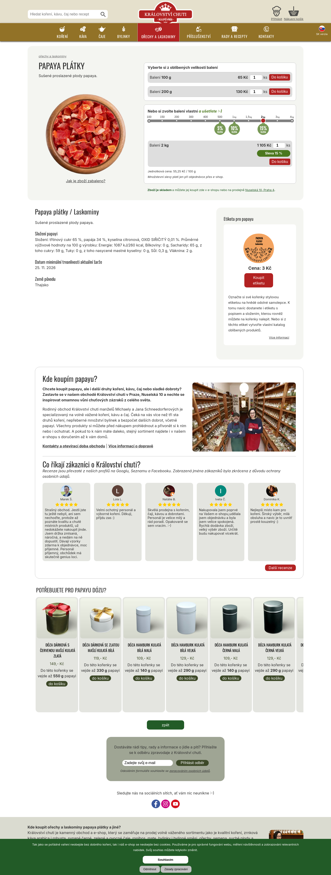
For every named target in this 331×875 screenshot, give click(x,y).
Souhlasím (165, 859)
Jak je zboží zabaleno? (86, 181)
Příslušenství (199, 36)
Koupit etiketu (259, 280)
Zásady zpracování (176, 869)
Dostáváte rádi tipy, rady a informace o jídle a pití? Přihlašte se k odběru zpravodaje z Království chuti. (165, 750)
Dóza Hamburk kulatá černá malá (231, 647)
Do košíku (57, 683)
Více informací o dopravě (130, 446)
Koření (62, 36)
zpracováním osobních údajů (189, 771)
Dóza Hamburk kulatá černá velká (274, 647)
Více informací (279, 337)
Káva (83, 36)
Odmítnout (149, 869)
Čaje (102, 36)
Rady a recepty (234, 36)
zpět (165, 725)
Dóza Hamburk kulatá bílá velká (188, 647)
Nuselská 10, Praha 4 (259, 190)
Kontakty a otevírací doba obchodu (74, 446)
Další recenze (280, 567)
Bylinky (123, 36)
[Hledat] (103, 14)
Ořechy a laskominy (158, 36)
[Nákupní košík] (293, 14)
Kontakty (266, 36)
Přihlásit (276, 19)
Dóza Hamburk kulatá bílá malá (144, 647)
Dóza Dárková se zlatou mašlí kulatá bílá (101, 647)
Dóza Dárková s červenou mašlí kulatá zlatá (57, 650)
